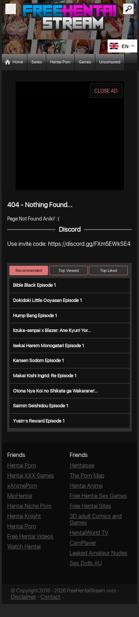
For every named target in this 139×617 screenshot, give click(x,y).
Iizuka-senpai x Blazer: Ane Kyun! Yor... (52, 330)
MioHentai (19, 495)
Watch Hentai (23, 546)
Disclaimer (23, 596)
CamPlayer (83, 543)
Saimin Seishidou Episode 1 (40, 405)
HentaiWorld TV (89, 532)
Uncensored (109, 62)
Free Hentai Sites (90, 506)
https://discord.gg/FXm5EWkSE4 (89, 243)
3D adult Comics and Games (96, 519)
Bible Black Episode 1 (34, 285)
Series (36, 62)
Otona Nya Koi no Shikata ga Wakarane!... (55, 391)
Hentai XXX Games (30, 475)
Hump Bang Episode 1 (35, 315)
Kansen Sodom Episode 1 (38, 360)
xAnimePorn (22, 485)
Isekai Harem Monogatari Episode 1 (48, 345)
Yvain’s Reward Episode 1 (39, 421)
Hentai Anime (86, 485)
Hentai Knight (24, 516)
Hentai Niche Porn (29, 506)
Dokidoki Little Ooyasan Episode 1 (47, 300)
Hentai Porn (60, 62)
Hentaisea (82, 465)
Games (85, 62)
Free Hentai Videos (30, 536)
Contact (50, 596)
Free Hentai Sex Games (98, 495)
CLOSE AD (106, 91)
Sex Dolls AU (86, 563)
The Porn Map (87, 475)
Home (18, 62)
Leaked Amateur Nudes (98, 553)
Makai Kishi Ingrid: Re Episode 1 (45, 375)
